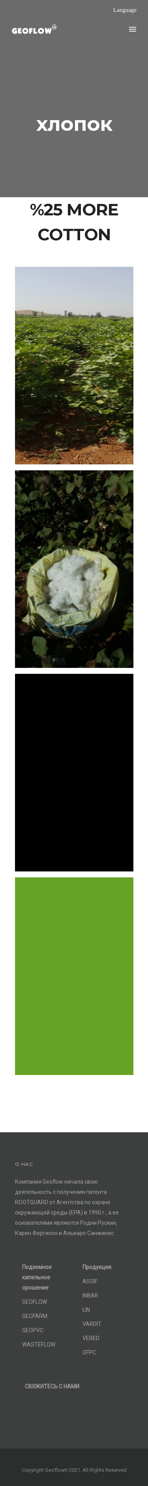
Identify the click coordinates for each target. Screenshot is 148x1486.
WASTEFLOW (38, 1344)
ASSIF (89, 1281)
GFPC (89, 1352)
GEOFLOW (34, 1302)
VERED (90, 1338)
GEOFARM (34, 1316)
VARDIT (91, 1324)
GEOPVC (32, 1330)
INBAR (90, 1295)
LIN (86, 1310)
